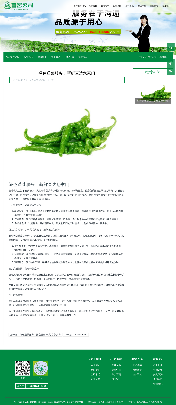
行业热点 (28, 57)
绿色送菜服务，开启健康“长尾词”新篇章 (40, 334)
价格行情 (69, 57)
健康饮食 (42, 57)
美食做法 (55, 57)
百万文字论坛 (80, 6)
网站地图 (79, 402)
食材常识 (82, 57)
